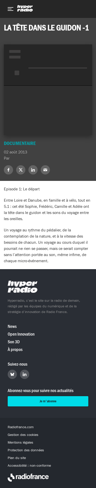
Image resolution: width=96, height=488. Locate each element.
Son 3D (14, 342)
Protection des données (26, 450)
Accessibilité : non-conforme (29, 466)
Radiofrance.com (21, 427)
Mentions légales (20, 443)
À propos (15, 349)
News (12, 326)
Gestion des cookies (23, 435)
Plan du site (17, 458)
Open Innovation (21, 334)
